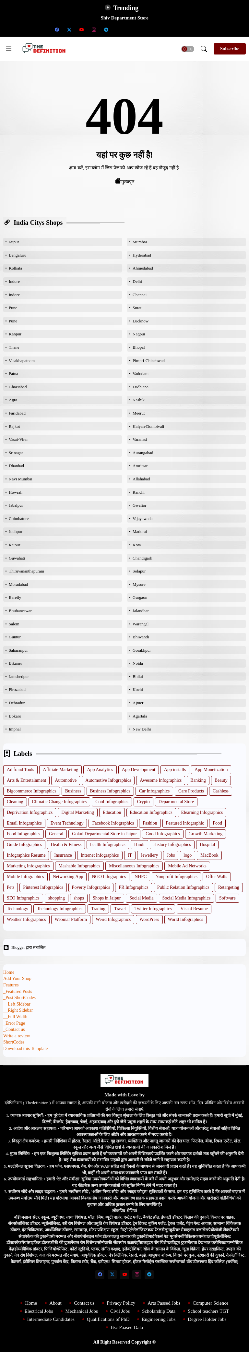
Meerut (139, 413)
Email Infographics (24, 823)
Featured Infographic (185, 823)
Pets (10, 887)
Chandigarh (142, 558)
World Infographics (185, 919)
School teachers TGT (208, 1311)
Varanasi (140, 439)
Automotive (66, 780)
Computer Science (210, 1303)
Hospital (207, 844)
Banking (198, 780)
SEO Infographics (23, 898)
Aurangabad (143, 452)
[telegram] (106, 29)
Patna (13, 373)
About (55, 1303)
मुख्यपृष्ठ (124, 181)
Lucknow (140, 321)
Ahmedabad (143, 268)
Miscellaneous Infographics (134, 865)
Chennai (140, 294)
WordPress (149, 919)
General (56, 833)
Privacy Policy (121, 1303)
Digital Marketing (77, 812)
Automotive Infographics (108, 780)
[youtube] (81, 29)
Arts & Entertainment (26, 780)
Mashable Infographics (80, 865)
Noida (138, 663)
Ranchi (139, 492)
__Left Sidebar (16, 1004)
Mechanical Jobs (81, 1311)
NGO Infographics (109, 876)
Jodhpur (15, 531)
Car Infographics (154, 791)
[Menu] (9, 48)
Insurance (63, 855)
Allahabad (141, 479)
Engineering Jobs (158, 1319)
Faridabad (17, 413)
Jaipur (14, 241)
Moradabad (18, 584)
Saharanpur (18, 650)
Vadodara (140, 373)
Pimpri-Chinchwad (149, 360)
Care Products (191, 791)
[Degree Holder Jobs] (179, 29)
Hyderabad (142, 255)
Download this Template (25, 1048)
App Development (138, 769)
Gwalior (140, 505)
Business (73, 791)
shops (79, 898)
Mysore (139, 584)
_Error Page (14, 1023)
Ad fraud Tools (20, 769)
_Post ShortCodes (19, 997)
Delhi (137, 281)
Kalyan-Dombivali (148, 426)
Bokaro (15, 716)
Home (8, 972)
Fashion (150, 823)
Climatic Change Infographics (59, 801)
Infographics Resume (26, 855)
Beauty (221, 780)
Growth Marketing (206, 833)
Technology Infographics (59, 908)
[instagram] (93, 29)
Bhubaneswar (20, 610)
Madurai (140, 531)
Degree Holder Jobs (207, 1319)
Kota (137, 544)
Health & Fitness (66, 844)
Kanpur (15, 334)
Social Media (141, 898)
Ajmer (138, 702)
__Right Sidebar (18, 1010)
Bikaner (15, 663)
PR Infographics (133, 887)
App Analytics (100, 769)
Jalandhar (141, 610)
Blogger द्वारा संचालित (24, 947)
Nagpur (139, 334)
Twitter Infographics (153, 908)
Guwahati (17, 558)
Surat (137, 307)
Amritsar (140, 465)
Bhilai (138, 676)
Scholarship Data (158, 1311)
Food (217, 823)
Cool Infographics (111, 801)
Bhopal (139, 347)
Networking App (68, 876)
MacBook (209, 855)
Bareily (15, 597)
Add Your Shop (17, 978)
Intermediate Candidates (51, 1319)
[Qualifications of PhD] (155, 29)
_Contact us (14, 1029)
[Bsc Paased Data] (192, 29)
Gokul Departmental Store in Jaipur (104, 833)
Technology (17, 908)
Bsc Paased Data (127, 1327)
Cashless (221, 791)
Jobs (171, 855)
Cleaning (15, 801)
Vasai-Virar (18, 439)
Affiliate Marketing (60, 769)
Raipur (14, 544)
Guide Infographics (24, 844)
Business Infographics (110, 791)
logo (188, 855)
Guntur (15, 636)
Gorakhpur (142, 650)
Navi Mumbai (20, 479)
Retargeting (228, 887)
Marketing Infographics (28, 865)
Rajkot (14, 426)
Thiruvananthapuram (26, 571)
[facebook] (56, 29)
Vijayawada (142, 518)
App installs (175, 769)
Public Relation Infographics (183, 887)
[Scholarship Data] (118, 29)
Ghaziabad (18, 386)
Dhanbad (16, 465)
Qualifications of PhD (108, 1319)
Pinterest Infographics (43, 887)
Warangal (140, 624)
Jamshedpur (19, 676)
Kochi (138, 689)
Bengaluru (17, 255)
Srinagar (16, 452)
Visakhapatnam (22, 360)
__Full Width (15, 1016)
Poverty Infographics (91, 887)
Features (10, 985)
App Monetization (211, 769)
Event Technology (67, 823)
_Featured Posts (17, 991)
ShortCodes (13, 1042)
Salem (14, 624)
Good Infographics (163, 833)
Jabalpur (16, 505)
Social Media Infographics (186, 898)
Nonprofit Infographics (176, 876)
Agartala (140, 716)
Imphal (15, 729)
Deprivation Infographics (30, 812)
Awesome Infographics (161, 780)
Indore (14, 281)
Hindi (139, 844)
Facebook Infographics (113, 823)
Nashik (139, 399)
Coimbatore (19, 518)
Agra (13, 399)
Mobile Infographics (25, 876)
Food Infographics (23, 833)
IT (130, 855)
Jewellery (149, 855)
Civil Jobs (120, 1311)
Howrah (15, 492)
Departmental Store (176, 801)
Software (227, 898)
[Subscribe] (230, 48)
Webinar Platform (71, 919)
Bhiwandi (141, 636)
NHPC (141, 876)
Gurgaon (140, 597)
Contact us (84, 1303)
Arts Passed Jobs (164, 1303)
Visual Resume (194, 908)
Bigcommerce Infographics (31, 791)
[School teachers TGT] (130, 29)
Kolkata (15, 268)
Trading (98, 908)
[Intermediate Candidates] (143, 29)
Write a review (16, 1035)
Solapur (139, 571)
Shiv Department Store (124, 17)
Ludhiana (140, 386)
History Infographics (172, 844)
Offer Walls (216, 876)
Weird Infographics (113, 919)
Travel (120, 908)
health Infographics (107, 844)
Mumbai (140, 241)
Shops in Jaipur (107, 898)
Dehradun (17, 702)
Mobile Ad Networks (187, 865)
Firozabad (17, 689)
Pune (13, 307)
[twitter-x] (69, 29)
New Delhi (142, 729)
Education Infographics (151, 812)
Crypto (143, 801)
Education (112, 812)
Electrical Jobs (39, 1311)
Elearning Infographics (202, 812)
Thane (14, 347)
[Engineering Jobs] (167, 29)
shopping (56, 898)
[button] (187, 49)
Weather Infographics (26, 919)
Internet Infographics (100, 855)
